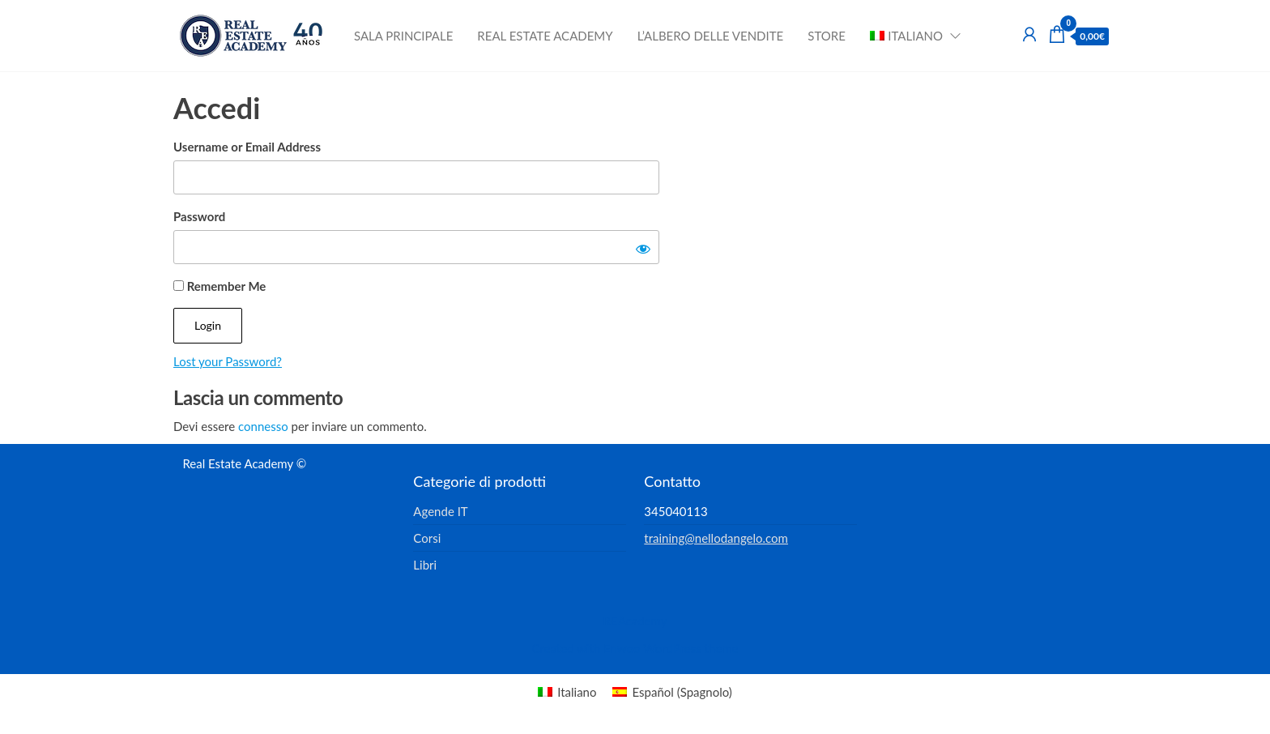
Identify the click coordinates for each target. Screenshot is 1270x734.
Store (827, 35)
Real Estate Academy (544, 35)
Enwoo (621, 648)
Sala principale (403, 35)
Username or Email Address (247, 146)
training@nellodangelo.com (716, 538)
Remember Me (219, 286)
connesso (263, 426)
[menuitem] (910, 35)
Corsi (427, 538)
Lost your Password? (227, 361)
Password (199, 216)
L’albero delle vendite (710, 35)
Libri (425, 564)
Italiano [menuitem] (576, 692)
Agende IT (440, 511)
